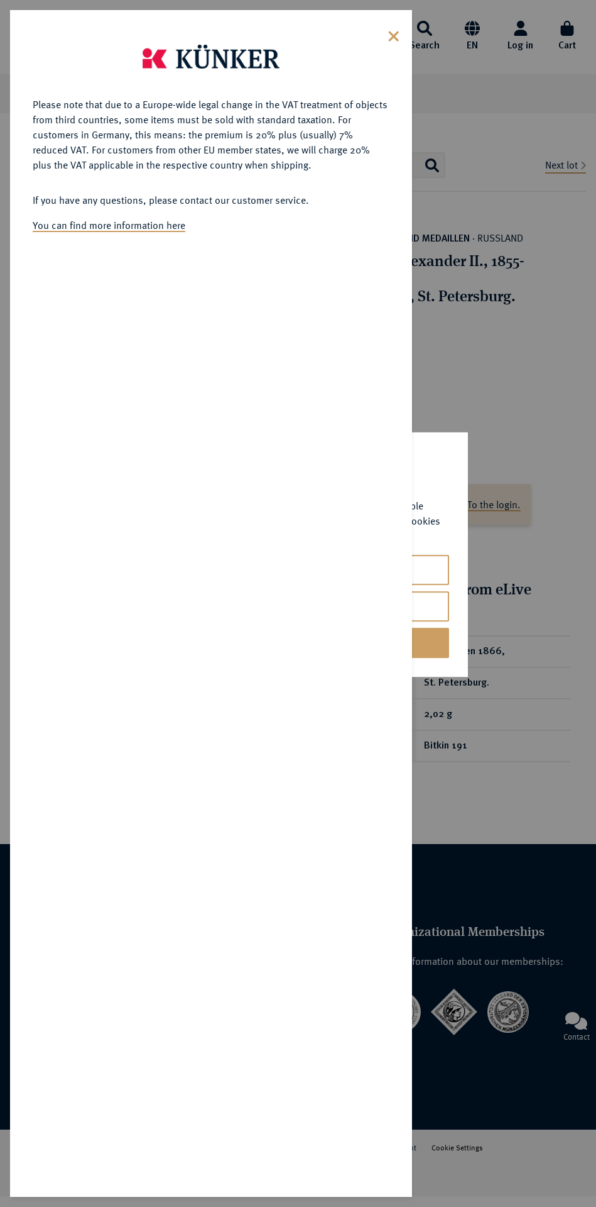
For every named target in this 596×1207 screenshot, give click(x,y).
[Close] (394, 35)
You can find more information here (109, 225)
